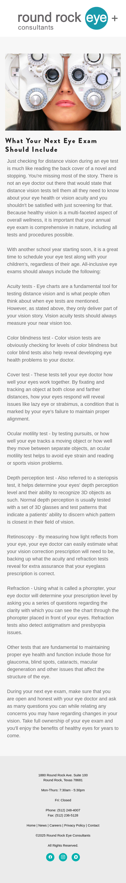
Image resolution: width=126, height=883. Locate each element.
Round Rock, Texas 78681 (63, 780)
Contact (93, 825)
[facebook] (50, 857)
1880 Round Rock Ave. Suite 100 (63, 775)
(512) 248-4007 (68, 810)
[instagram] (63, 857)
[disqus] (76, 857)
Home (31, 825)
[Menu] (115, 18)
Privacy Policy (74, 825)
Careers (55, 825)
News (42, 825)
